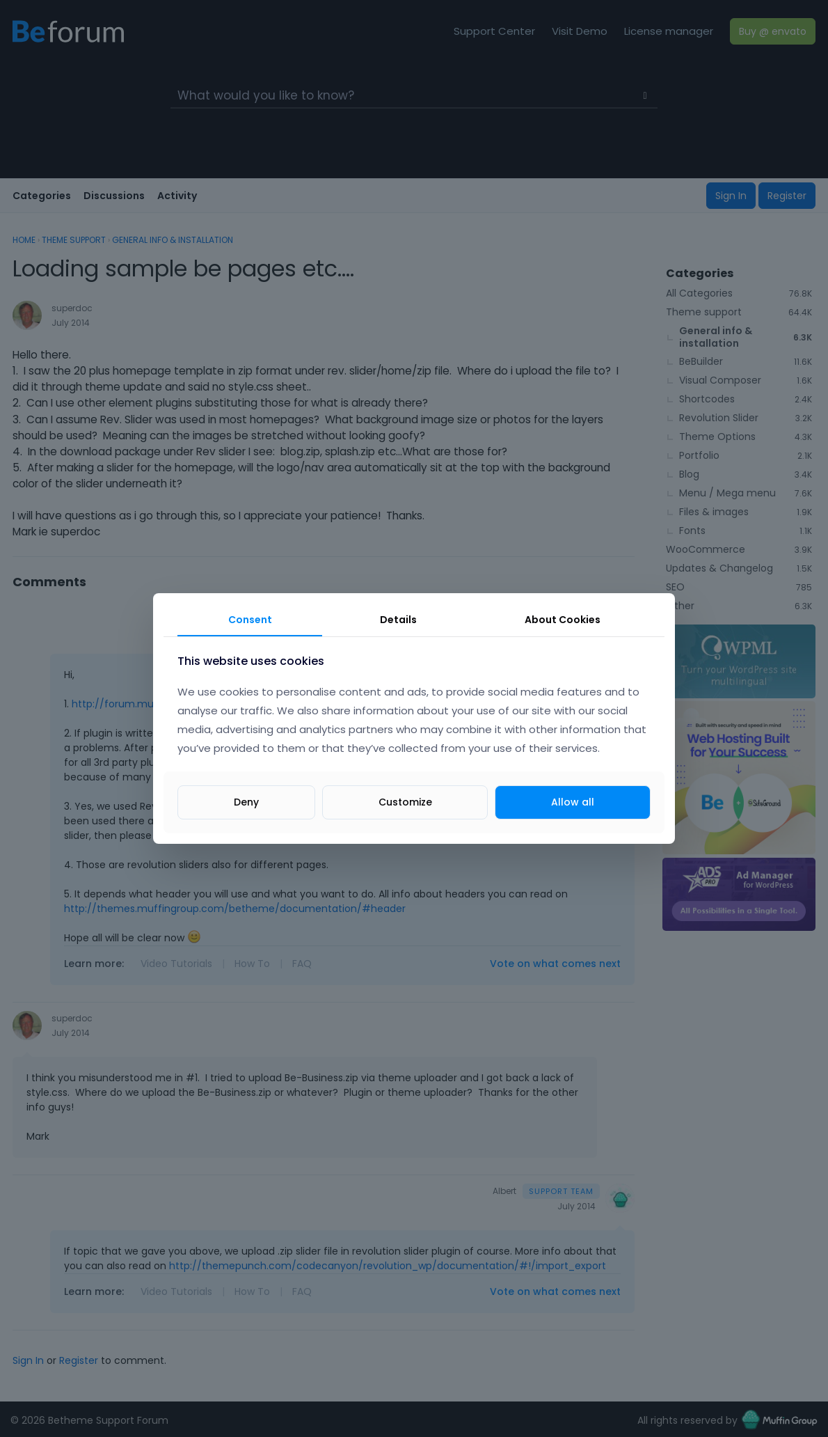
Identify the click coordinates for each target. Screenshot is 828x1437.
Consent (250, 620)
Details (398, 620)
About (562, 620)
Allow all (572, 802)
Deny (246, 802)
